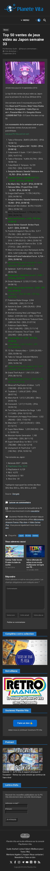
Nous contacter (36, 854)
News (6, 30)
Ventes (35, 536)
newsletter (35, 511)
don (7, 528)
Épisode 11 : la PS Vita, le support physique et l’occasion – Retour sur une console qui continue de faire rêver (24, 775)
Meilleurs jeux (37, 849)
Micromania (38, 519)
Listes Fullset (24, 849)
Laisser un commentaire (20, 502)
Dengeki (16, 494)
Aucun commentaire (28, 49)
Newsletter (19, 857)
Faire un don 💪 (25, 723)
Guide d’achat (12, 849)
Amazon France (11, 522)
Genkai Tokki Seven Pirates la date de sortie (13, 562)
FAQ (28, 852)
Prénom (8, 809)
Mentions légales (13, 854)
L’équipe (25, 854)
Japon (21, 536)
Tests (22, 852)
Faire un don (30, 857)
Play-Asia (23, 522)
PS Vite (28, 536)
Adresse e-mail (12, 803)
